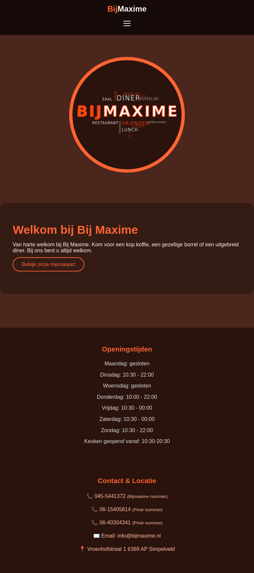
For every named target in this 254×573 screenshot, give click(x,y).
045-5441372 (131, 496)
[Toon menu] (127, 23)
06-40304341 (131, 522)
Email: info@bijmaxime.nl (131, 536)
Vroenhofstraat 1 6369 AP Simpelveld (131, 549)
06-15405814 (131, 509)
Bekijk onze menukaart (48, 264)
